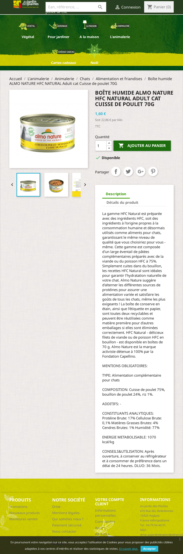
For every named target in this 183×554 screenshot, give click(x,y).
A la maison (89, 36)
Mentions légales (66, 512)
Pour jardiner (58, 36)
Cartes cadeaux (63, 62)
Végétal (28, 36)
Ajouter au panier (142, 146)
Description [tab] (116, 193)
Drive (56, 506)
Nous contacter (64, 531)
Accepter (149, 549)
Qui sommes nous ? (67, 519)
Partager (116, 171)
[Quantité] (101, 146)
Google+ (140, 171)
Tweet (128, 171)
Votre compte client (109, 501)
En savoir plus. (128, 549)
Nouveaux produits (24, 512)
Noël (94, 62)
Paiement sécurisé (66, 525)
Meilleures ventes (23, 519)
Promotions (18, 506)
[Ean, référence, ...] (76, 7)
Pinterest (153, 171)
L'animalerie (120, 36)
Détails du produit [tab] (122, 202)
